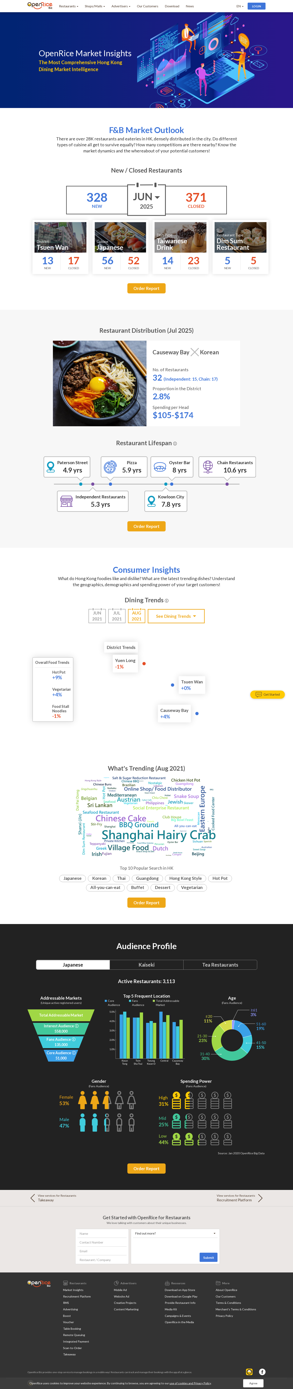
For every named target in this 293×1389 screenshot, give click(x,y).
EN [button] (240, 6)
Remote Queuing (74, 1335)
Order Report (146, 288)
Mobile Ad (120, 1290)
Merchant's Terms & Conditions (236, 1309)
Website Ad (121, 1296)
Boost (67, 1315)
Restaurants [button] (68, 6)
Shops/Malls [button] (95, 6)
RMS (66, 1302)
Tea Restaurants (220, 965)
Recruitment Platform (77, 1296)
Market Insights (73, 1290)
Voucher (68, 1322)
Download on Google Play (181, 1296)
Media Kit (171, 1309)
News (190, 6)
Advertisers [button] (121, 6)
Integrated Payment (76, 1341)
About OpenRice (226, 1290)
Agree (253, 1383)
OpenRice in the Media (179, 1322)
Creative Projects (125, 1302)
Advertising (70, 1309)
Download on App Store (180, 1290)
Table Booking (72, 1328)
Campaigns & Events (178, 1315)
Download (172, 6)
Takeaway (69, 1354)
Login (256, 6)
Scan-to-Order (72, 1348)
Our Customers (147, 6)
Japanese (73, 965)
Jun (146, 200)
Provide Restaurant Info (180, 1302)
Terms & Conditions (228, 1302)
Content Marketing (126, 1309)
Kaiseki (147, 965)
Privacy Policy (224, 1315)
